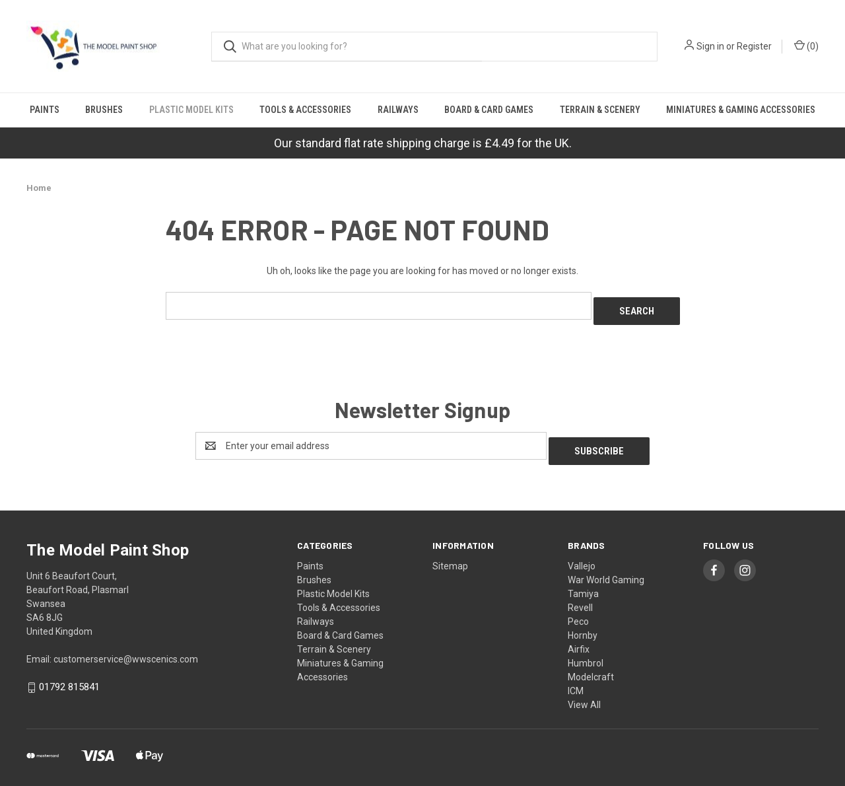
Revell (580, 597)
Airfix (579, 638)
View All (584, 694)
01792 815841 (69, 677)
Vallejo (581, 555)
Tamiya (583, 583)
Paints (44, 109)
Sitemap (450, 555)
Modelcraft (591, 666)
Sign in (710, 46)
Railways (398, 109)
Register (754, 46)
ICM (576, 680)
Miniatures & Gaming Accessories (740, 109)
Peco (578, 611)
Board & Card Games (488, 109)
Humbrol (585, 652)
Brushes (104, 109)
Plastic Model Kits (191, 109)
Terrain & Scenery (600, 109)
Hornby (582, 625)
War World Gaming (606, 569)
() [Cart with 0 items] (806, 46)
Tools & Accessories (305, 109)
